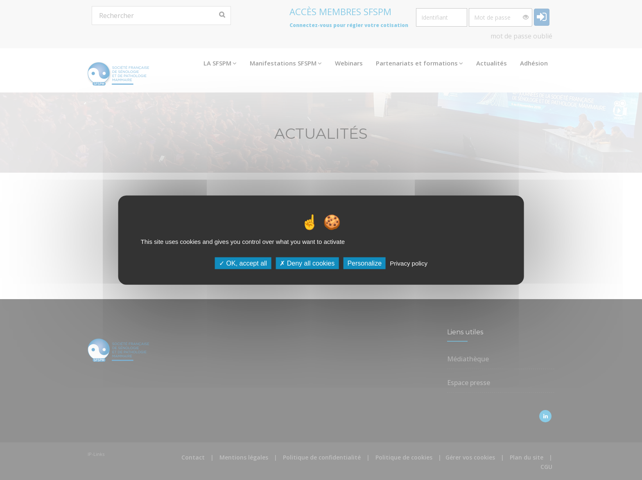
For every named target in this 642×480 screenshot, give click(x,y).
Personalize (364, 263)
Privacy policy (408, 263)
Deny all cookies (307, 263)
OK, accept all (243, 263)
